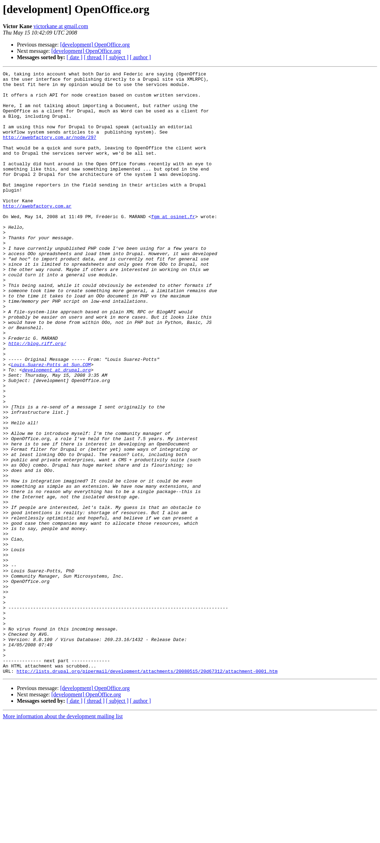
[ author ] (140, 57)
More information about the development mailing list (63, 837)
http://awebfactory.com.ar (37, 233)
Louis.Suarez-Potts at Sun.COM (51, 423)
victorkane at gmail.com (60, 26)
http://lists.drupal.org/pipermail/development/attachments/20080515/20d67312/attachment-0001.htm (147, 791)
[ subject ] (117, 57)
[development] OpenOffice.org (95, 45)
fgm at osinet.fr (173, 246)
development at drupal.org (56, 430)
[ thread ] (94, 57)
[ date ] (74, 57)
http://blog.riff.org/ (37, 398)
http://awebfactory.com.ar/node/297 (49, 151)
